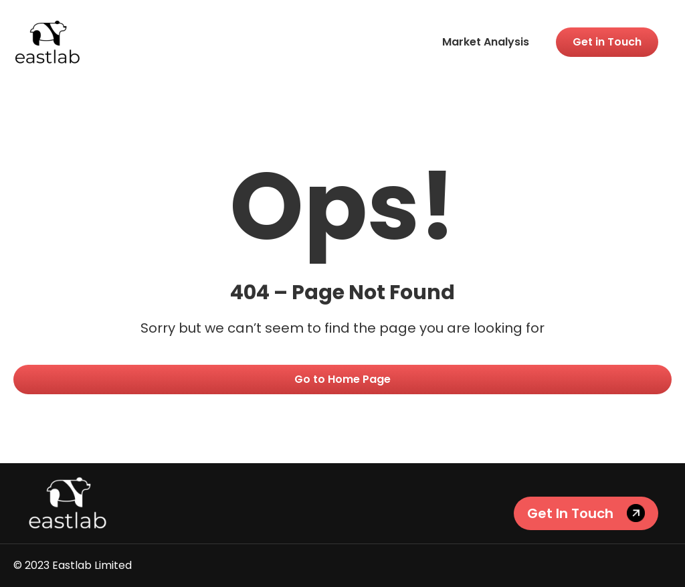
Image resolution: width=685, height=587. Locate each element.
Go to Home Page (342, 379)
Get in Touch (607, 42)
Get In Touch (570, 513)
